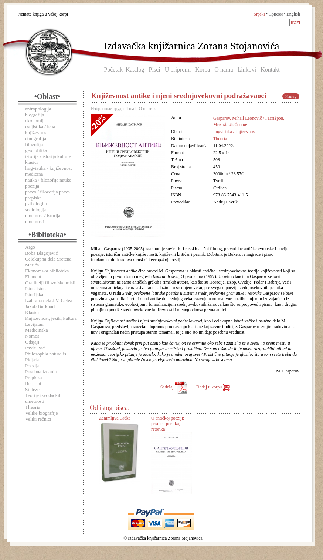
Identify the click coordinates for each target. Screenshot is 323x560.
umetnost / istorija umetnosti (42, 218)
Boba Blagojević (41, 253)
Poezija (32, 365)
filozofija (34, 144)
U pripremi (178, 69)
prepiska (33, 198)
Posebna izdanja (41, 371)
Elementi (34, 276)
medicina (34, 174)
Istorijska (34, 294)
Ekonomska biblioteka (47, 271)
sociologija (36, 209)
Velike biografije (41, 413)
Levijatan (34, 324)
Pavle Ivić (35, 348)
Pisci (154, 69)
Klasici (32, 312)
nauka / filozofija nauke (48, 180)
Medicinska (36, 330)
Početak (113, 69)
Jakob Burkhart (40, 306)
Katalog (135, 69)
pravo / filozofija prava (47, 192)
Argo (30, 247)
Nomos (32, 336)
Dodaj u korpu (213, 387)
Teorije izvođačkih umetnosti (43, 398)
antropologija (38, 109)
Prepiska (33, 377)
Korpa (202, 69)
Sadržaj (173, 387)
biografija (34, 114)
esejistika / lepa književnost (40, 129)
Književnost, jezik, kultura (51, 318)
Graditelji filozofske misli (50, 282)
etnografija (35, 138)
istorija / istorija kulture (48, 156)
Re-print (33, 383)
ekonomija (35, 120)
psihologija (36, 203)
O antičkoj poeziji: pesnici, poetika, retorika (167, 423)
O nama (223, 69)
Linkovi (247, 69)
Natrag (290, 96)
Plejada (32, 359)
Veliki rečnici (38, 419)
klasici (31, 162)
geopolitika (36, 150)
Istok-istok (35, 288)
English (293, 14)
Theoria (32, 407)
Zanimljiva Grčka (114, 418)
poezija (32, 186)
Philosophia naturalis (45, 354)
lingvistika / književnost (48, 168)
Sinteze (32, 389)
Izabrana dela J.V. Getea (48, 300)
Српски (276, 14)
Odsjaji (32, 342)
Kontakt (270, 69)
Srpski (259, 14)
